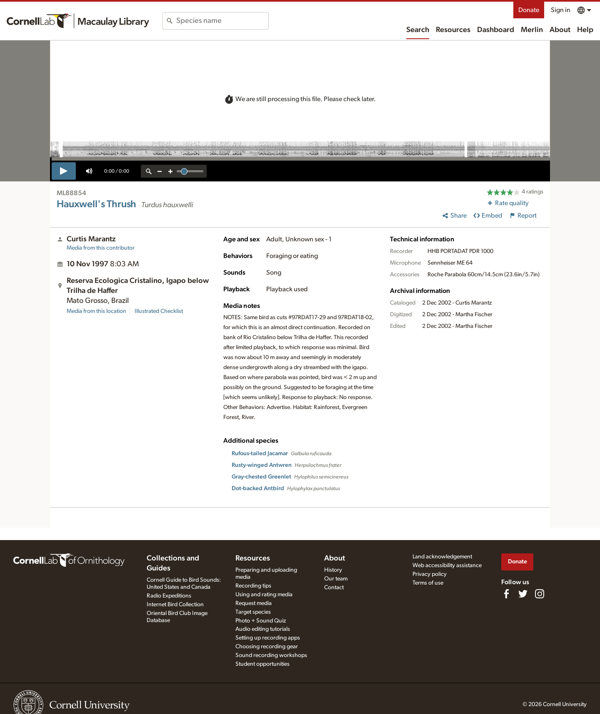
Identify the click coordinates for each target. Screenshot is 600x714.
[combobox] (222, 20)
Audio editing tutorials (262, 629)
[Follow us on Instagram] (540, 594)
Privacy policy (429, 574)
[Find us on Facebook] (506, 594)
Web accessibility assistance (447, 565)
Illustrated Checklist (159, 311)
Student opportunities (262, 664)
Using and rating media (263, 594)
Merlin (532, 30)
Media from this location (96, 311)
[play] (64, 171)
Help (585, 30)
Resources (453, 30)
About (560, 30)
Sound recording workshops (271, 655)
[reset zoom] (148, 171)
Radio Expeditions (169, 596)
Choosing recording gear (266, 647)
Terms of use (427, 583)
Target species (253, 612)
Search (417, 30)
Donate (528, 10)
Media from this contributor (101, 248)
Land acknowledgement (442, 557)
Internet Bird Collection (175, 604)
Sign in (560, 10)
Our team (336, 579)
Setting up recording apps (267, 638)
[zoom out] (159, 171)
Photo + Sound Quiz (260, 621)
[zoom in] (170, 171)
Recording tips (253, 586)
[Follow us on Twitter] (523, 594)
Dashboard (495, 30)
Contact (334, 587)
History (333, 570)
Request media (253, 603)
